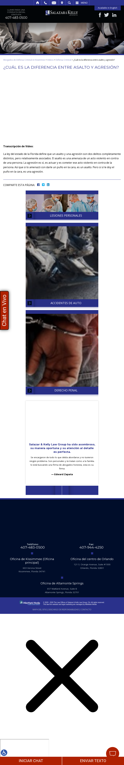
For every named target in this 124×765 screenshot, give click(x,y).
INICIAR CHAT (31, 761)
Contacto (86, 609)
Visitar (62, 3)
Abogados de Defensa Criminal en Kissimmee (24, 59)
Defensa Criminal (63, 59)
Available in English (107, 7)
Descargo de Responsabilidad (63, 609)
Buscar (69, 3)
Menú (84, 2)
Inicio (37, 3)
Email (53, 3)
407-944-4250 (91, 547)
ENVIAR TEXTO (93, 761)
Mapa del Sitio (40, 609)
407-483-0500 (16, 18)
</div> (24, 751)
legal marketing (67, 604)
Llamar (45, 3)
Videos (50, 59)
